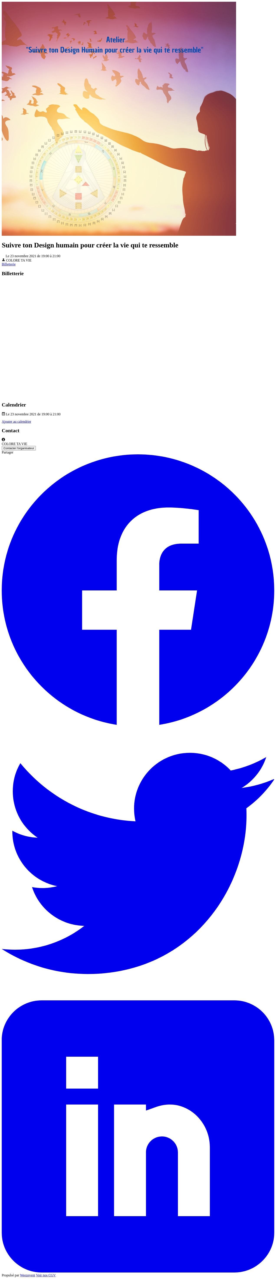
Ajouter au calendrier (16, 421)
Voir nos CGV (46, 1275)
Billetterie (9, 264)
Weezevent (27, 1275)
